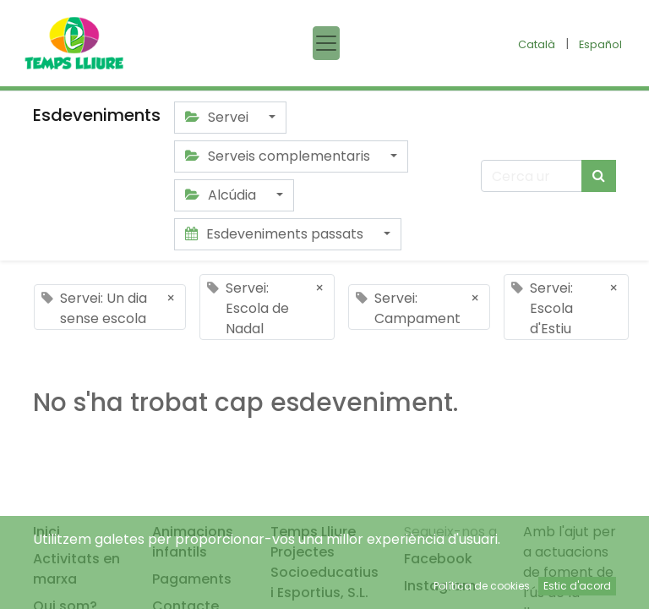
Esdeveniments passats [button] (276, 234)
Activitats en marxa (76, 569)
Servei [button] (218, 117)
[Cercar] (598, 176)
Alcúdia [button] (222, 195)
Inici (46, 531)
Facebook (438, 558)
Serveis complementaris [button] (279, 156)
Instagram (440, 585)
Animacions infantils (192, 542)
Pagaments (192, 579)
